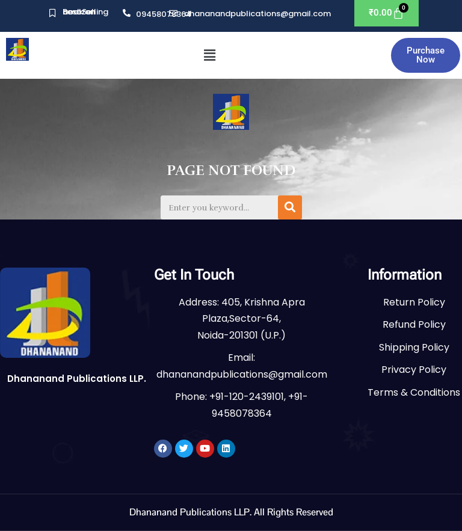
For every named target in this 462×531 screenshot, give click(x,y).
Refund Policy (414, 324)
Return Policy (414, 302)
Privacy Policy (413, 369)
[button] (210, 55)
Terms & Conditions (414, 392)
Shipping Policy (414, 347)
